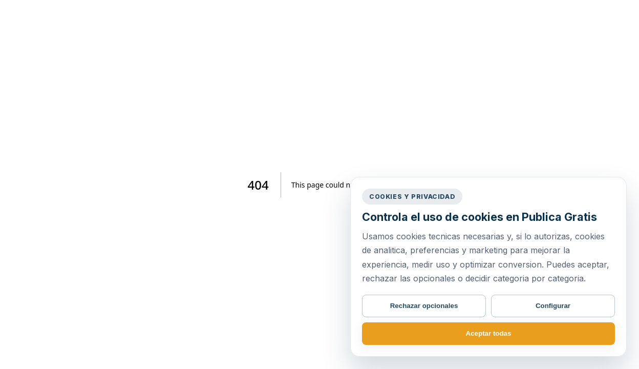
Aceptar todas (489, 333)
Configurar (553, 306)
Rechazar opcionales (424, 306)
